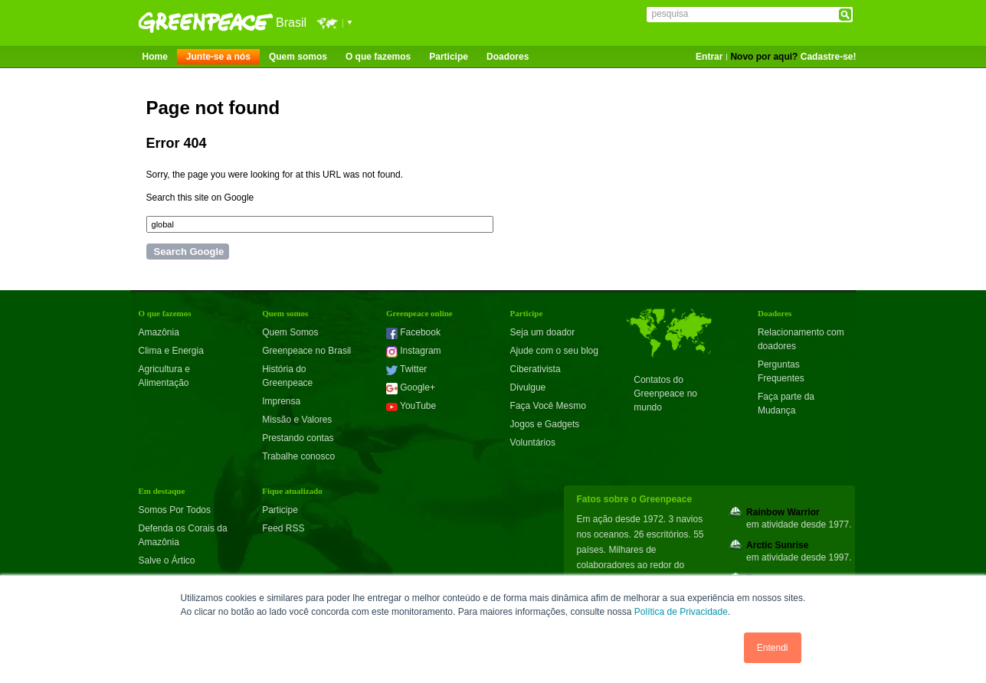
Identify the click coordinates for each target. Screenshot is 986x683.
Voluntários (532, 442)
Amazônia (159, 332)
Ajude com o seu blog (554, 350)
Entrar (709, 56)
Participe (280, 510)
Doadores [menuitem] (507, 56)
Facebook (413, 332)
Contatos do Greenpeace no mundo (665, 393)
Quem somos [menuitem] (298, 56)
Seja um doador (542, 332)
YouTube (411, 405)
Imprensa (281, 401)
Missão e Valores (297, 419)
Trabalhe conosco (298, 456)
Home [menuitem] (155, 56)
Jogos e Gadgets (545, 424)
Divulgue (528, 387)
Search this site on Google (200, 197)
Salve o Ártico (167, 560)
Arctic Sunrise (777, 545)
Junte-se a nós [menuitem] (218, 56)
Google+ (410, 387)
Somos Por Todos (175, 510)
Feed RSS (283, 528)
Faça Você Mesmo (548, 405)
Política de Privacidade (681, 611)
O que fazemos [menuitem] (378, 56)
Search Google (189, 251)
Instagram (413, 350)
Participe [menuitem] (448, 56)
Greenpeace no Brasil (306, 350)
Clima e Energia (171, 350)
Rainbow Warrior (783, 512)
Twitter (406, 369)
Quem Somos (290, 332)
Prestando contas (297, 438)
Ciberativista (535, 369)
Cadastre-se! (829, 56)
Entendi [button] (772, 647)
